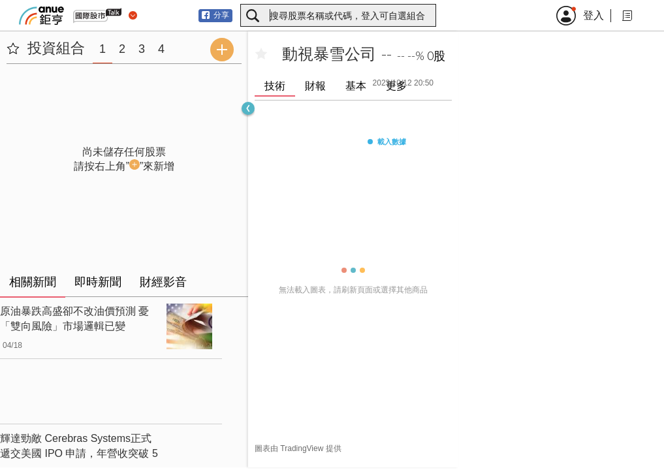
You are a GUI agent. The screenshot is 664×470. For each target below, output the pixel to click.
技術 (274, 85)
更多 (396, 85)
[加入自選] (261, 54)
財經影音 (163, 282)
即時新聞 (97, 282)
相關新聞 (32, 282)
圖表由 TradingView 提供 (298, 448)
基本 (355, 85)
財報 (315, 85)
